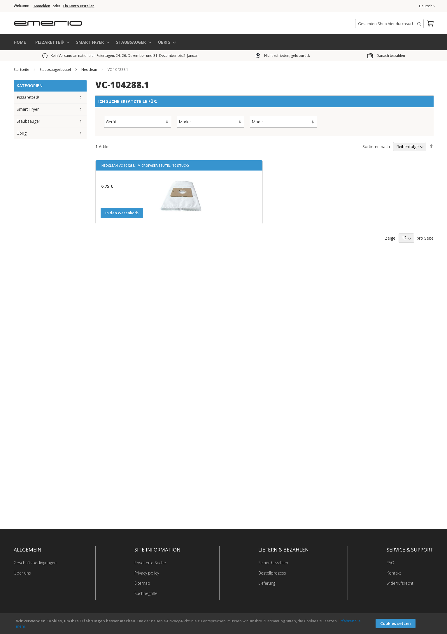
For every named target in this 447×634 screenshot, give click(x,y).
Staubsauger (28, 121)
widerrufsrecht (400, 583)
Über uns (22, 573)
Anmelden (42, 6)
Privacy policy (146, 573)
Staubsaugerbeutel (56, 69)
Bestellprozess (272, 573)
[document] (224, 624)
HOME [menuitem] (20, 42)
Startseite (22, 69)
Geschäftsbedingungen (35, 562)
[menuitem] (51, 42)
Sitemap (142, 583)
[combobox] (389, 23)
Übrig (22, 133)
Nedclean (89, 69)
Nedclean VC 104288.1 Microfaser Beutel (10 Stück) (145, 165)
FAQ (390, 562)
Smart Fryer (28, 109)
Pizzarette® (28, 97)
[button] (427, 6)
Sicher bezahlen (273, 562)
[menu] (224, 42)
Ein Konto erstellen (78, 6)
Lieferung (266, 583)
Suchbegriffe (145, 593)
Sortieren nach (376, 146)
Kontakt (394, 573)
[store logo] (72, 21)
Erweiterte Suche (150, 562)
